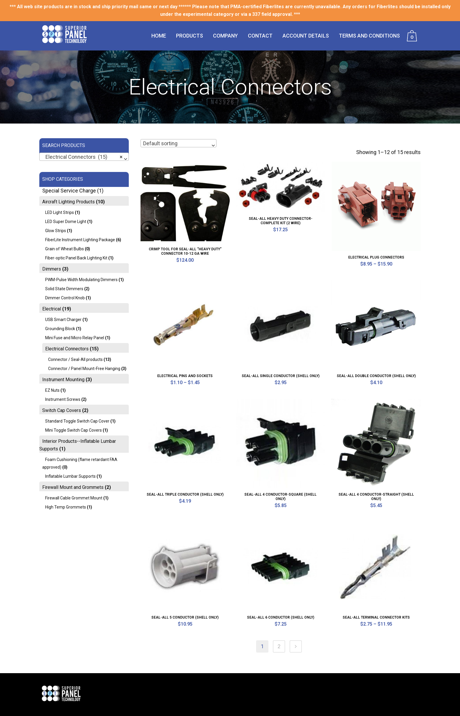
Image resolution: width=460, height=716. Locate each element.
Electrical (51, 309)
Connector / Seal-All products (75, 359)
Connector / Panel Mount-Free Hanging (84, 368)
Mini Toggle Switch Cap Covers (73, 430)
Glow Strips (55, 230)
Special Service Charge (69, 191)
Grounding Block (60, 328)
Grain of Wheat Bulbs (64, 248)
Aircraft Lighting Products (68, 202)
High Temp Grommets (65, 507)
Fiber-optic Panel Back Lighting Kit (76, 258)
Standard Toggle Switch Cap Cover (77, 421)
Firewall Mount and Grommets (73, 487)
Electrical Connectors (67, 349)
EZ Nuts (52, 390)
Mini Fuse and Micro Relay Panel (74, 337)
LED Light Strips (59, 212)
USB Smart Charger (63, 319)
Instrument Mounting (63, 379)
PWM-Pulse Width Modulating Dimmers (81, 279)
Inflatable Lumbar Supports (70, 476)
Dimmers (51, 269)
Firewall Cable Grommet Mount (73, 498)
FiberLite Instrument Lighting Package (80, 239)
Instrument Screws (62, 399)
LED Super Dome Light (65, 221)
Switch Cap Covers (61, 410)
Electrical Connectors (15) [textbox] (82, 157)
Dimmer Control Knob (65, 297)
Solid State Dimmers (64, 288)
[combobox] (84, 157)
